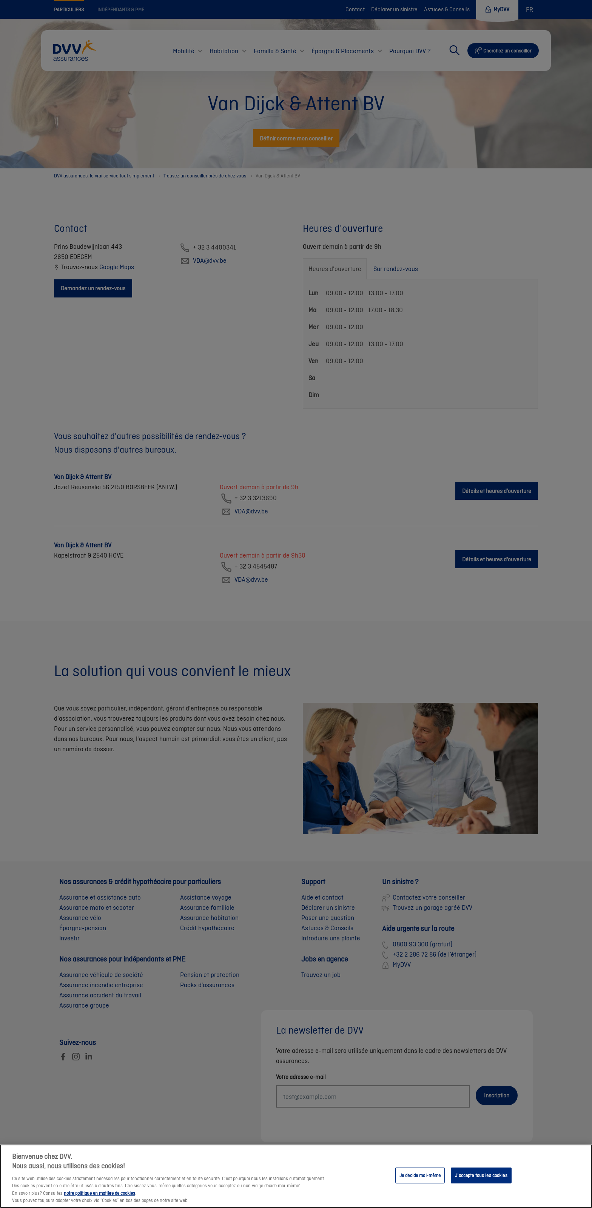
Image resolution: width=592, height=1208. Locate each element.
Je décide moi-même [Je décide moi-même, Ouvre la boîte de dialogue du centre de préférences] (420, 1182)
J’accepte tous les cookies (481, 1182)
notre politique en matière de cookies (99, 1200)
